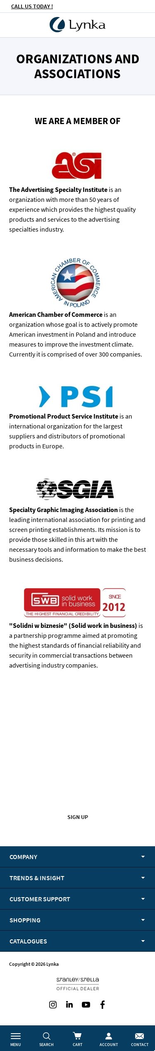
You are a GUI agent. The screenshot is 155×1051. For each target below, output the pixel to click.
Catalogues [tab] (28, 941)
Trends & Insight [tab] (37, 878)
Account (109, 1044)
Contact (139, 1044)
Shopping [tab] (25, 920)
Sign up (77, 817)
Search (46, 1044)
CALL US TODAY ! (32, 6)
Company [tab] (23, 856)
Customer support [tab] (40, 899)
